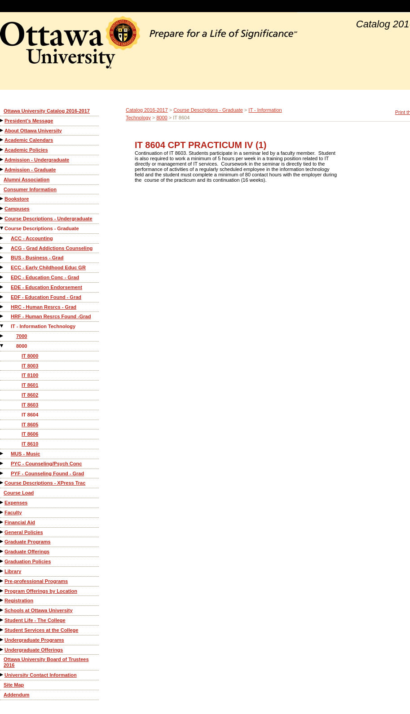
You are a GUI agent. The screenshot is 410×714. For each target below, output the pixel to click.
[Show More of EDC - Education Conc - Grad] (2, 277)
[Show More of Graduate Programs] (2, 541)
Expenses (15, 502)
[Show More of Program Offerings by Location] (2, 591)
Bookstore (16, 198)
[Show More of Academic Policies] (2, 150)
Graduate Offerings (26, 551)
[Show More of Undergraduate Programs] (2, 640)
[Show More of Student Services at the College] (2, 630)
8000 (21, 346)
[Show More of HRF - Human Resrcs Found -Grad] (2, 316)
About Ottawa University (33, 130)
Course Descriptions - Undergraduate (48, 218)
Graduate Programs (27, 541)
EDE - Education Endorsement (46, 287)
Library (12, 571)
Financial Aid (19, 522)
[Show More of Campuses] (2, 208)
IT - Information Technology (43, 326)
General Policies (23, 532)
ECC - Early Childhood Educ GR (48, 267)
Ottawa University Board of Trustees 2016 (46, 662)
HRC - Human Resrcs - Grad (43, 307)
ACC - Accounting (32, 238)
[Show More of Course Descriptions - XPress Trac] (2, 483)
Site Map (14, 685)
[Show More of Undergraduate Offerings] (2, 650)
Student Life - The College (35, 620)
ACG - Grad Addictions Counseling (52, 248)
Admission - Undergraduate (36, 159)
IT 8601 (30, 385)
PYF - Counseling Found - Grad (47, 473)
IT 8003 (30, 365)
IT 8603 (30, 404)
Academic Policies (26, 150)
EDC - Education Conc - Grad (45, 277)
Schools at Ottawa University (38, 610)
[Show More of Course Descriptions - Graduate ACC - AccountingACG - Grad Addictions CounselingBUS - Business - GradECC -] (2, 228)
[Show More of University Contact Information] (2, 675)
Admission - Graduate (30, 169)
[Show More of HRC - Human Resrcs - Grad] (2, 307)
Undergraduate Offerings (33, 650)
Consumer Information (30, 189)
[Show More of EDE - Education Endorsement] (2, 287)
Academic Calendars (28, 140)
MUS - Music (25, 453)
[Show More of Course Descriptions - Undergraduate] (2, 218)
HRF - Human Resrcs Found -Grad (51, 316)
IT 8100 (30, 375)
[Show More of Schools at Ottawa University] (2, 610)
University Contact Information (40, 675)
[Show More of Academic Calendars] (2, 140)
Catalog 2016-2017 (147, 110)
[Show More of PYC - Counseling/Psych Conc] (2, 463)
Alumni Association (26, 179)
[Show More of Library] (2, 571)
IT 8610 (30, 444)
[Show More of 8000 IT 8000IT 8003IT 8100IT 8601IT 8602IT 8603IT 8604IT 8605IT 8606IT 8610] (2, 346)
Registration (18, 600)
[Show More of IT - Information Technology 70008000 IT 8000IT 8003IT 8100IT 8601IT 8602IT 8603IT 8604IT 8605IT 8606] (2, 326)
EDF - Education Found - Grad (46, 297)
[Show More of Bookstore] (2, 199)
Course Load (19, 492)
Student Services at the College (41, 630)
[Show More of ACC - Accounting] (2, 238)
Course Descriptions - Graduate (41, 228)
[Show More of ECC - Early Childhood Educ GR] (2, 267)
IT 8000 (30, 356)
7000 (21, 336)
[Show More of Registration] (2, 600)
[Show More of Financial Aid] (2, 522)
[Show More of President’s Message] (2, 120)
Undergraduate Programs (34, 640)
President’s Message (28, 120)
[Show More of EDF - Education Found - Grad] (2, 297)
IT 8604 (30, 414)
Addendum (16, 694)
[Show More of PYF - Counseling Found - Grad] (2, 473)
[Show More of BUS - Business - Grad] (2, 257)
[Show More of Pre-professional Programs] (2, 581)
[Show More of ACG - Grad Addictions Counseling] (2, 248)
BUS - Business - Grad (37, 257)
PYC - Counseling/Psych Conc (46, 463)
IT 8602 (30, 395)
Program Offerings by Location (40, 591)
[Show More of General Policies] (2, 532)
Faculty (13, 512)
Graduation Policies (27, 561)
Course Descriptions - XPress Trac (44, 483)
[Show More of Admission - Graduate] (2, 169)
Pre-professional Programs (36, 581)
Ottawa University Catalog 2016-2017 (47, 111)
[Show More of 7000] (2, 336)
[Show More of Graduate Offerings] (2, 551)
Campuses (17, 208)
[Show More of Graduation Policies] (2, 561)
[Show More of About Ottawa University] (2, 130)
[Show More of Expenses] (2, 502)
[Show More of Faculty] (2, 512)
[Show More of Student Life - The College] (2, 620)
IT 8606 (30, 434)
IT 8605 (30, 424)
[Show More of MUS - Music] (2, 453)
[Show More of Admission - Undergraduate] (2, 160)
